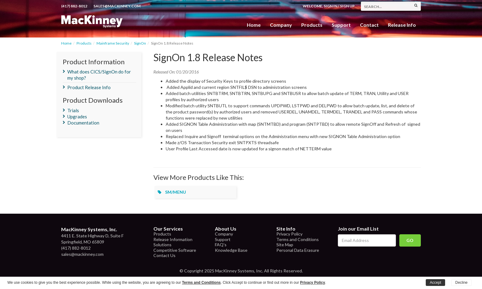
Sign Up (347, 6)
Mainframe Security (113, 43)
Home (254, 25)
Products (84, 43)
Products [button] (311, 25)
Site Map (284, 244)
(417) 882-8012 (74, 6)
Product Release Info (89, 87)
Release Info (402, 25)
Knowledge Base (231, 250)
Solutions (162, 244)
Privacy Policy (289, 233)
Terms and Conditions (297, 239)
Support (341, 25)
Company (281, 25)
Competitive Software (174, 250)
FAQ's (221, 244)
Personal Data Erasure (297, 250)
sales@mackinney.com (116, 6)
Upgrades (77, 116)
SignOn (140, 43)
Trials (73, 110)
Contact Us (164, 255)
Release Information (172, 239)
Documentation (83, 122)
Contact (369, 25)
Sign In (330, 6)
